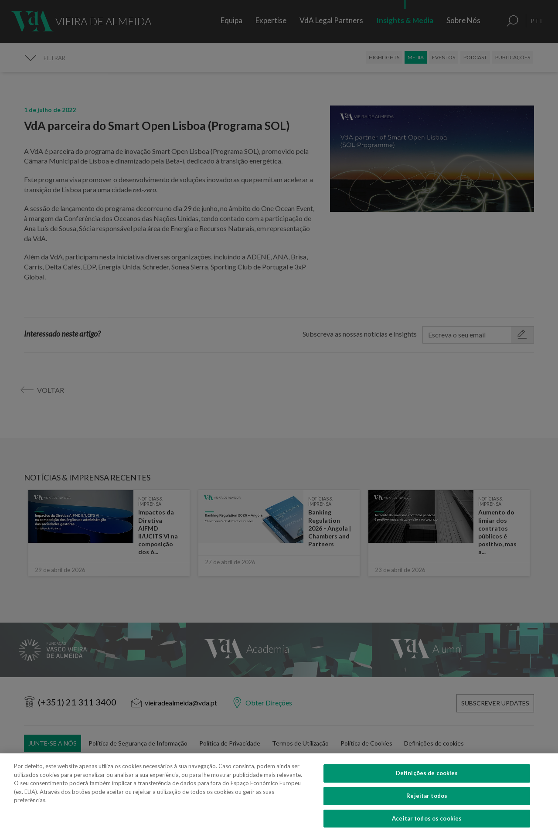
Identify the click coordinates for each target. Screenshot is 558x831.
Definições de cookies (427, 783)
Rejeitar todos (426, 805)
